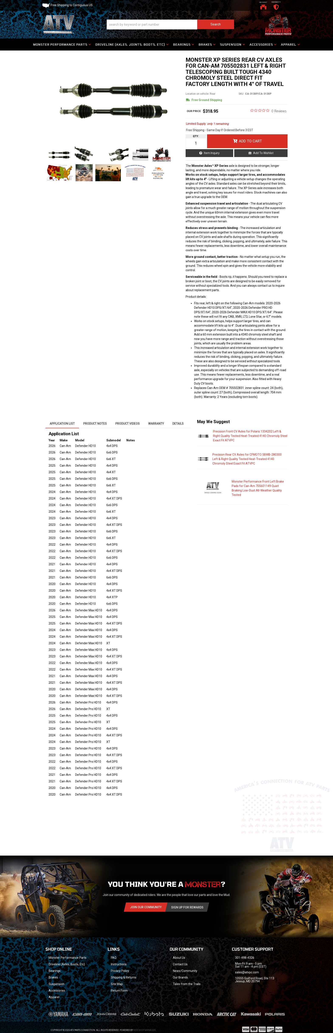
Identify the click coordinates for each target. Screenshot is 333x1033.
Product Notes (95, 423)
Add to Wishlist (263, 153)
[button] (170, 24)
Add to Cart (250, 141)
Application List (62, 423)
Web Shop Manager (144, 1030)
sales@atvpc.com (247, 972)
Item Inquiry (212, 153)
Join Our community (146, 907)
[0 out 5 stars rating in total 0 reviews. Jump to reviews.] (268, 111)
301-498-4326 (244, 957)
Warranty (156, 423)
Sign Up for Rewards (187, 907)
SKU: (241, 93)
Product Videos (127, 423)
